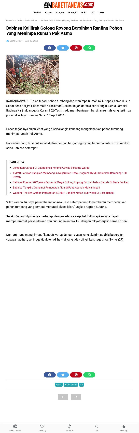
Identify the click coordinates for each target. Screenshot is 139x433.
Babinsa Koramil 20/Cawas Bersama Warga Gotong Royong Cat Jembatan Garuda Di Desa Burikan (70, 376)
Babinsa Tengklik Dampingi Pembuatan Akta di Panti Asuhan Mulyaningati (56, 381)
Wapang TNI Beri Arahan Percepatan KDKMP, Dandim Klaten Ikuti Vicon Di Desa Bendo (63, 387)
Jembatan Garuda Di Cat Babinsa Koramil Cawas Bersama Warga (51, 362)
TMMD (101, 12)
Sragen (60, 12)
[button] (50, 100)
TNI (92, 12)
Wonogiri (72, 12)
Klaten (48, 12)
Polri (83, 12)
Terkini (37, 12)
